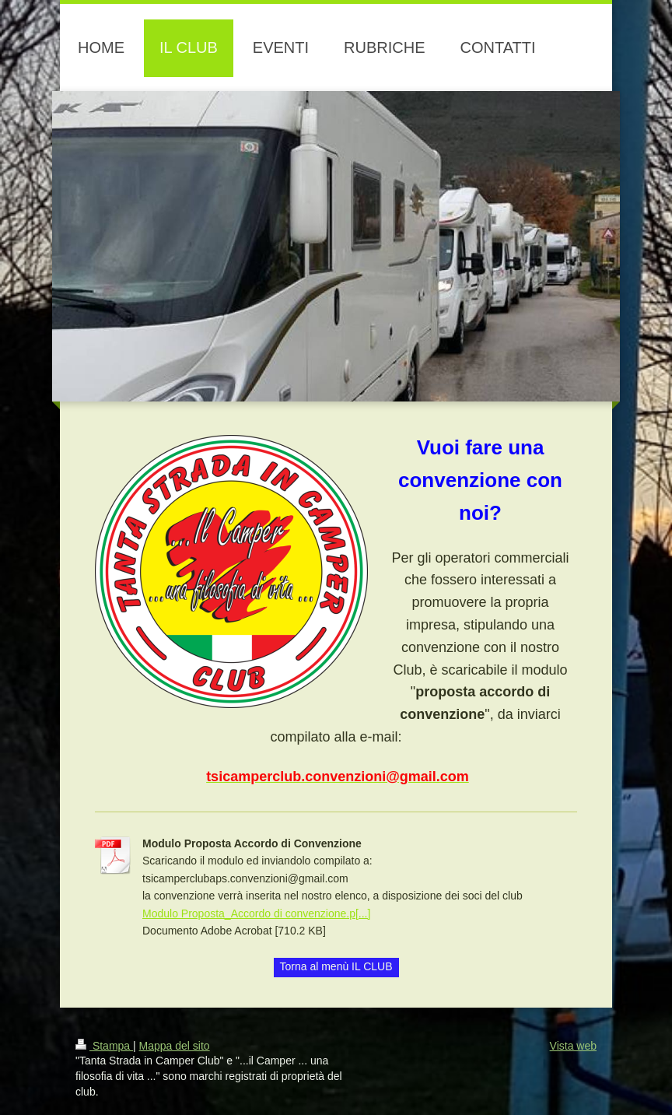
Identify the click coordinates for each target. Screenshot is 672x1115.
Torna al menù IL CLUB (336, 966)
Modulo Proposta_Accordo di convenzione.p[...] (256, 913)
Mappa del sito (174, 1046)
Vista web (573, 1046)
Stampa (104, 1046)
